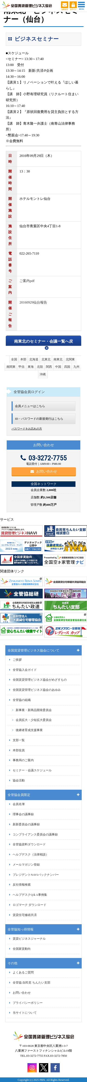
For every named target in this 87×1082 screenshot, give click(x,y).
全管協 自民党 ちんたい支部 (31, 982)
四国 (67, 366)
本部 (23, 359)
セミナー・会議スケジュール (32, 770)
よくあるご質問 (23, 972)
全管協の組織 (22, 700)
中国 (58, 366)
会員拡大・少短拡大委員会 (34, 720)
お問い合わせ (43, 471)
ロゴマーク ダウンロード (29, 905)
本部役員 (19, 750)
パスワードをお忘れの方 (27, 428)
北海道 (33, 359)
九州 (76, 366)
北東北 (46, 359)
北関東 (70, 359)
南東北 (58, 359)
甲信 (21, 366)
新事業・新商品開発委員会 (34, 710)
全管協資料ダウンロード (29, 844)
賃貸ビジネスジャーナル (29, 938)
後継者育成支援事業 (29, 730)
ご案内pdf (26, 281)
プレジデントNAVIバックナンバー (36, 874)
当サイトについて (25, 1012)
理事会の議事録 (23, 814)
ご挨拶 (17, 659)
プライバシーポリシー (28, 1003)
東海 (31, 366)
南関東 (10, 366)
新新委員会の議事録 (26, 824)
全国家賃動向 (22, 948)
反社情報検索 (22, 884)
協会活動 (19, 780)
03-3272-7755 (44, 458)
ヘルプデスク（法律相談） (31, 854)
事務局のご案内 (23, 760)
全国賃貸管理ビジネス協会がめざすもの (40, 679)
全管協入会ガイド (25, 670)
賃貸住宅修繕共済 (25, 915)
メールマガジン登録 (26, 864)
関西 (49, 366)
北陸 (40, 366)
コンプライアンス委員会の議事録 (35, 834)
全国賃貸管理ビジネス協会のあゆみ (37, 690)
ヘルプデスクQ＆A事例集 (30, 894)
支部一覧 (19, 740)
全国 (14, 359)
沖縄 (43, 374)
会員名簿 (19, 804)
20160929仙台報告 (33, 302)
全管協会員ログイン (29, 392)
